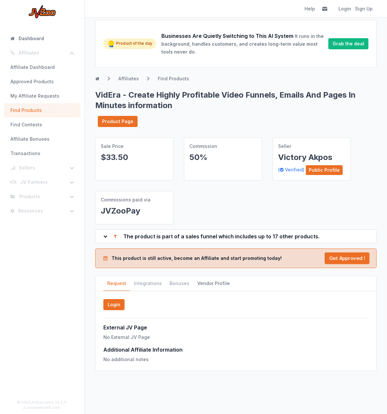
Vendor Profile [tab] (213, 283)
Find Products (26, 110)
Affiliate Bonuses (30, 139)
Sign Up (364, 8)
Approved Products (32, 81)
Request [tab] (116, 283)
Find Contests (26, 124)
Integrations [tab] (148, 283)
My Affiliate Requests (34, 96)
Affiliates (128, 78)
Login (344, 8)
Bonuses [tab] (179, 283)
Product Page (117, 121)
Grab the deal (348, 43)
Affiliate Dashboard (32, 67)
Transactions (25, 153)
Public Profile (324, 170)
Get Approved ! (347, 258)
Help (310, 8)
